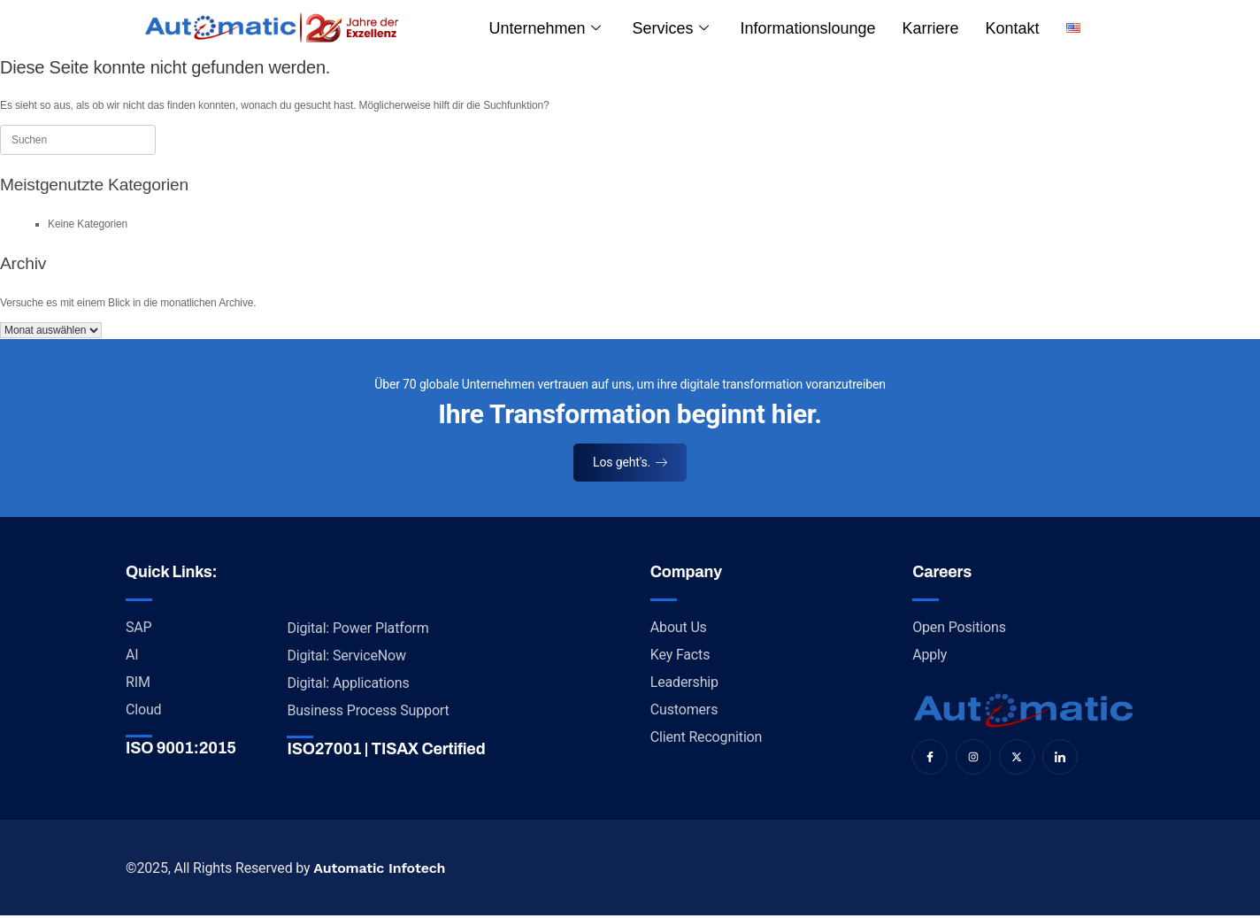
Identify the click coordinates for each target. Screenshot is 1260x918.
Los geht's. (630, 462)
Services (670, 28)
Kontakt (1013, 28)
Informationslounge (807, 28)
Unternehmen (545, 28)
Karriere (931, 28)
